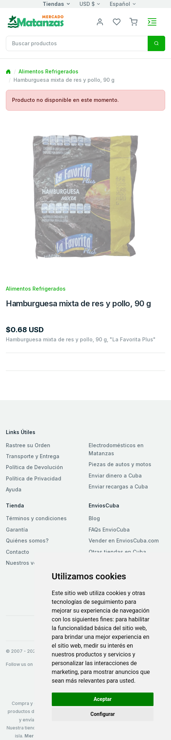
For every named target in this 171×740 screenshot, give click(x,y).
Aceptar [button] (103, 699)
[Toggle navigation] (152, 22)
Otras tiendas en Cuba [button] (117, 552)
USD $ (87, 4)
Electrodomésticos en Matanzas (116, 449)
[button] (133, 21)
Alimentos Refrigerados (48, 71)
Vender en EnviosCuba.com (124, 540)
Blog (94, 518)
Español (120, 4)
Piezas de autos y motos (120, 464)
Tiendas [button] (53, 4)
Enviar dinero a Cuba (115, 475)
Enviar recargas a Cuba (118, 486)
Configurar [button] (102, 714)
